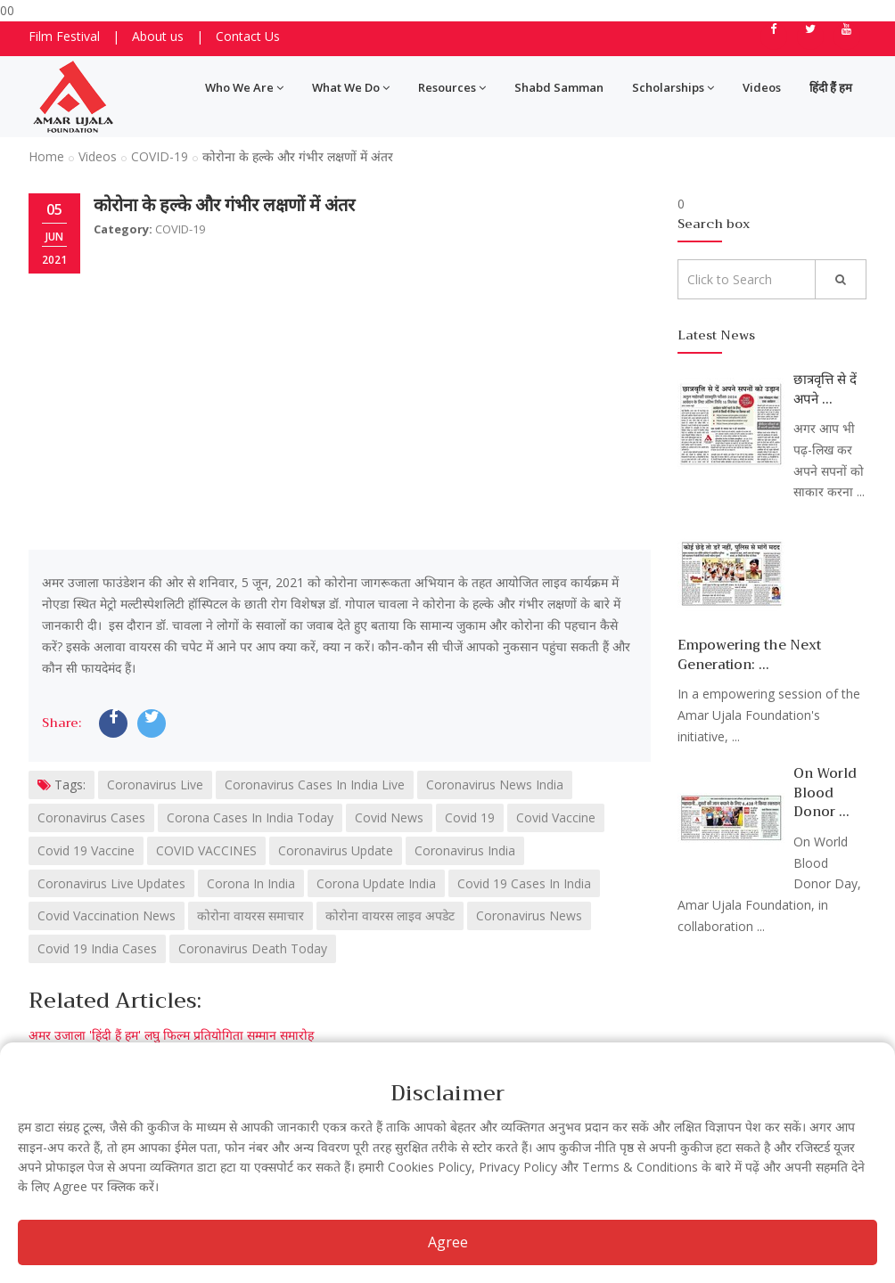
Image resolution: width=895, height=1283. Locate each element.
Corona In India (251, 883)
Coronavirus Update (335, 850)
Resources (452, 87)
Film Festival (64, 36)
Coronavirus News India (494, 784)
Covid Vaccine (555, 817)
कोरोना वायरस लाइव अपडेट (390, 915)
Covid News (389, 817)
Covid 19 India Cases (97, 948)
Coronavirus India (465, 850)
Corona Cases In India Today (250, 817)
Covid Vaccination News (106, 915)
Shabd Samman (559, 87)
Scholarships (673, 87)
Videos (762, 87)
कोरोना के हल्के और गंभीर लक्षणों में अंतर (224, 205)
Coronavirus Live (155, 784)
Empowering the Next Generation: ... (749, 654)
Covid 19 (470, 817)
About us (158, 36)
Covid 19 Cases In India (524, 883)
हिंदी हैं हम (830, 87)
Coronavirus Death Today (252, 948)
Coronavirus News (529, 915)
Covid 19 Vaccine (86, 850)
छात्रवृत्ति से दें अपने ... (825, 389)
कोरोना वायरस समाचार (250, 915)
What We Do (351, 87)
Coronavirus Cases (91, 817)
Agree (448, 1242)
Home (46, 156)
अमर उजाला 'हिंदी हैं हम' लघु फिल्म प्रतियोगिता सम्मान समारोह (171, 1034)
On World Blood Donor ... (825, 792)
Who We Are (244, 87)
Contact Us (248, 36)
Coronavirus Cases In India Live (315, 784)
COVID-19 (159, 156)
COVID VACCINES (206, 850)
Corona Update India (376, 883)
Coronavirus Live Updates (111, 883)
